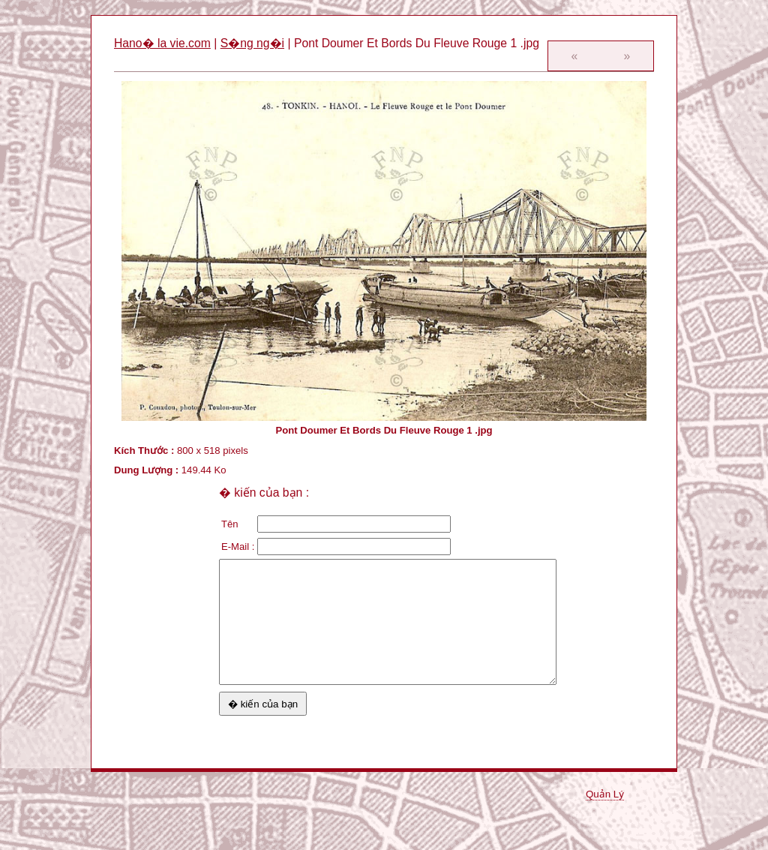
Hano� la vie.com (162, 43)
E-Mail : (237, 546)
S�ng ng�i (252, 43)
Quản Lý (605, 794)
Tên (229, 524)
